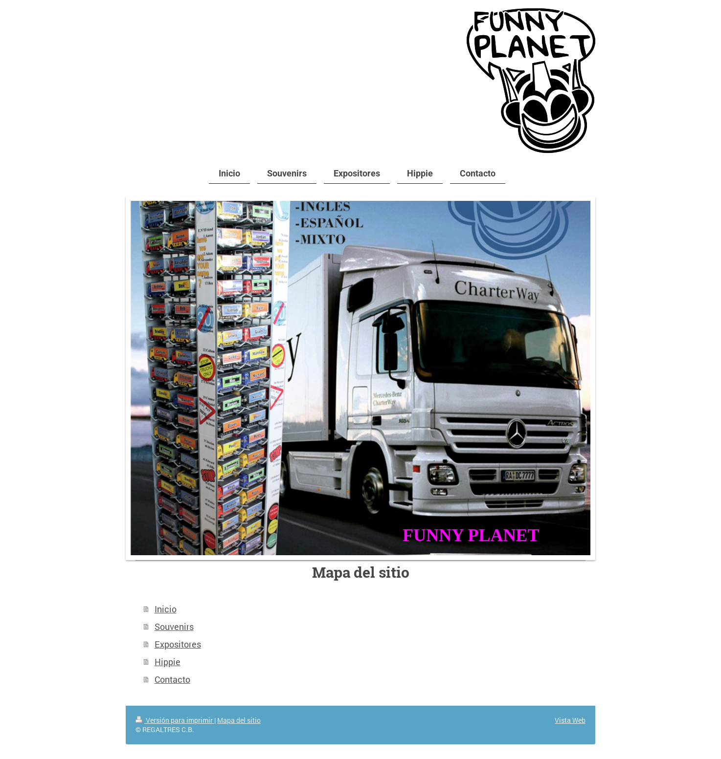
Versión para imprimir (174, 720)
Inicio (166, 609)
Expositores (178, 644)
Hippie (167, 662)
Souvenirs (174, 626)
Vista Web (570, 720)
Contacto (172, 679)
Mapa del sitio (239, 720)
